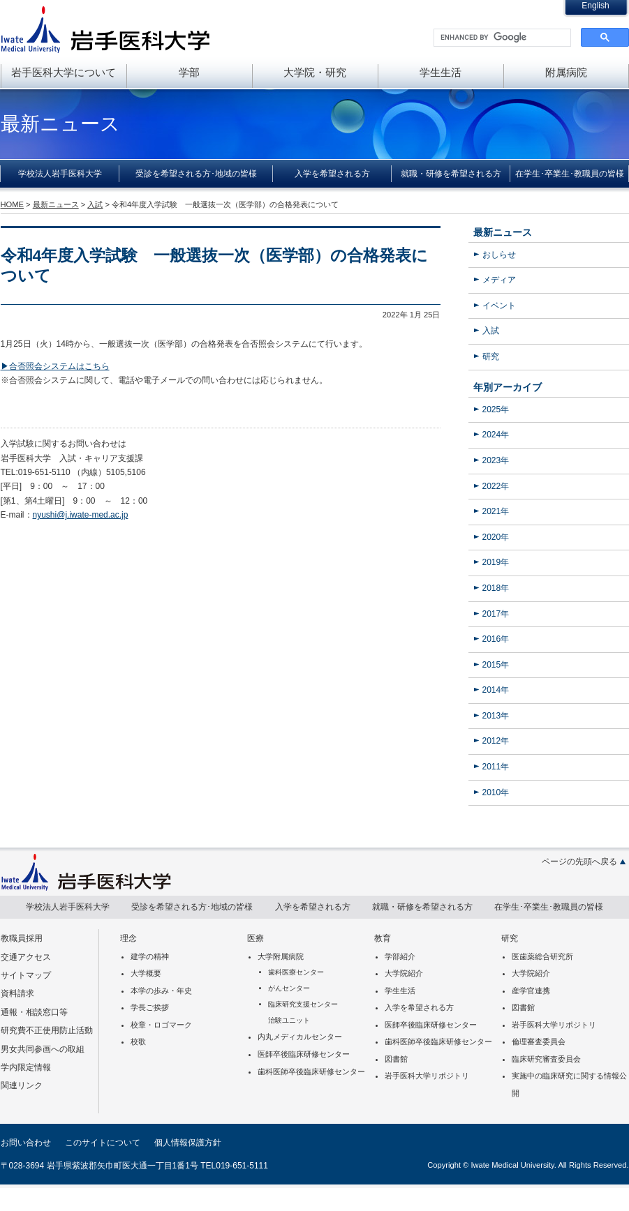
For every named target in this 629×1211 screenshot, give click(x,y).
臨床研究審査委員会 (546, 1059)
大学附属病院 (281, 956)
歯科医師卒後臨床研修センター (311, 1071)
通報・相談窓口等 (34, 1012)
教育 (382, 938)
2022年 (496, 486)
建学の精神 (150, 956)
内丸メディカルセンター (300, 1036)
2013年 (496, 716)
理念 (128, 938)
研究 (490, 356)
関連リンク (22, 1085)
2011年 (496, 767)
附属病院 (566, 72)
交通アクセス (26, 957)
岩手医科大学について (63, 72)
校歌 (138, 1041)
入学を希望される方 (332, 174)
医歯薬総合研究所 (542, 956)
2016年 (496, 639)
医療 (255, 938)
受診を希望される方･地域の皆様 (196, 174)
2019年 (496, 562)
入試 (490, 331)
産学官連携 (531, 990)
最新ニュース (502, 232)
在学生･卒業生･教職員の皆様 (569, 174)
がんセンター (289, 988)
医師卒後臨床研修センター (304, 1054)
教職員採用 (22, 938)
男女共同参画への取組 (42, 1049)
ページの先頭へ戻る (579, 861)
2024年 (496, 434)
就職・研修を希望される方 (451, 174)
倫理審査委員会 (538, 1041)
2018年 (496, 588)
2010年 (496, 792)
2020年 (496, 537)
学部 (189, 72)
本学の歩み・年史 (161, 990)
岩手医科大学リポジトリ (427, 1075)
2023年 (496, 460)
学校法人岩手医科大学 (60, 174)
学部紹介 (400, 956)
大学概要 (146, 973)
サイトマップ (26, 975)
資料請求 (17, 993)
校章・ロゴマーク (161, 1025)
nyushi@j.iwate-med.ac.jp (80, 515)
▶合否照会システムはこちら (55, 366)
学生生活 (440, 72)
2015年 (496, 665)
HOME (12, 204)
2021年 (496, 511)
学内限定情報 (26, 1067)
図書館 (396, 1059)
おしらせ (499, 255)
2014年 (496, 690)
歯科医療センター (296, 972)
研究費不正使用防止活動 (47, 1030)
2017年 (496, 614)
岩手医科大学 (105, 29)
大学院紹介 (404, 973)
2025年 (496, 409)
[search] (501, 37)
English (595, 5)
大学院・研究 (314, 72)
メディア (499, 280)
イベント (499, 305)
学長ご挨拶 (150, 1007)
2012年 (496, 741)
